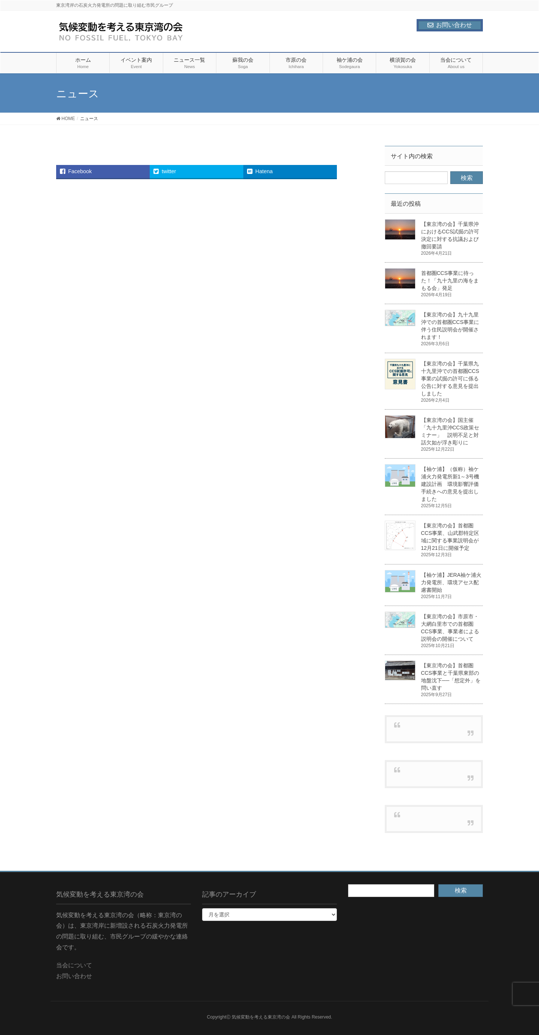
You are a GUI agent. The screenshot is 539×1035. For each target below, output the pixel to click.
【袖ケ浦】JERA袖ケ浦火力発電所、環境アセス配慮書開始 (451, 582)
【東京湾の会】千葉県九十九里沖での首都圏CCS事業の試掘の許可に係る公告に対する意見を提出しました (450, 378)
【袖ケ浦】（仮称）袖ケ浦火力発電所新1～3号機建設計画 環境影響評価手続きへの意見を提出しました (450, 484)
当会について (74, 965)
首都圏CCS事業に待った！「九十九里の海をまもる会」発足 (450, 280)
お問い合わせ (449, 25)
